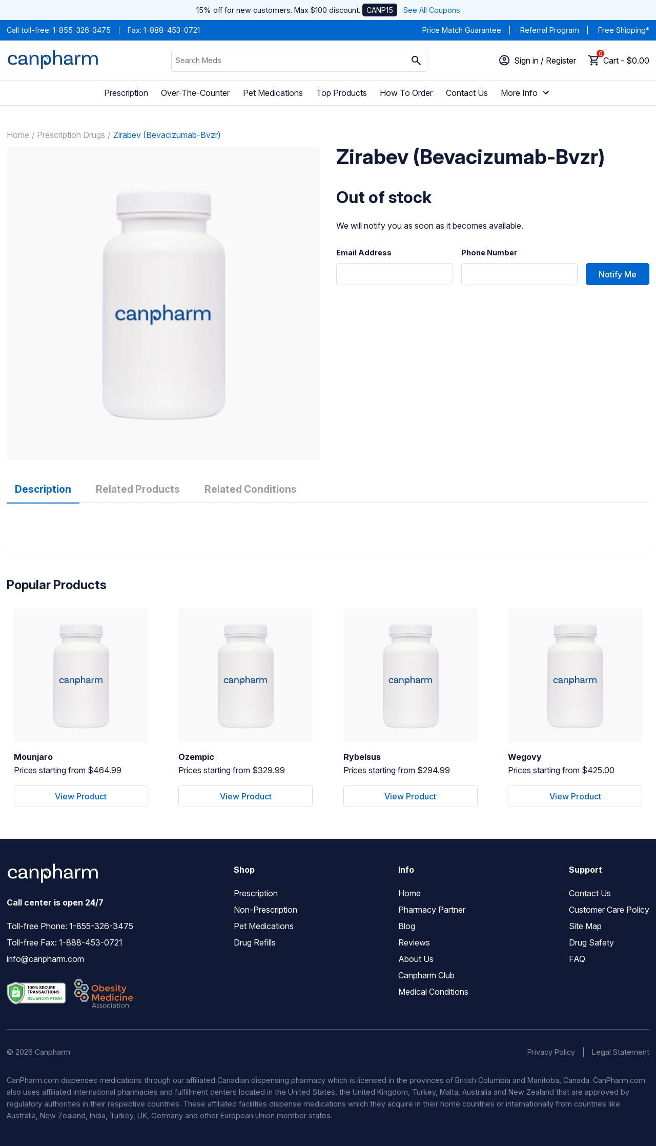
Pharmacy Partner (431, 909)
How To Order (406, 93)
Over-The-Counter (195, 93)
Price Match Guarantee (461, 30)
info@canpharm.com (45, 959)
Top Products (341, 93)
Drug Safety (591, 942)
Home (18, 135)
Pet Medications (273, 93)
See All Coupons (431, 10)
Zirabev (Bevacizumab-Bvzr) (167, 135)
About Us (416, 959)
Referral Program (549, 30)
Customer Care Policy (609, 909)
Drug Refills (255, 942)
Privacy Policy (551, 1052)
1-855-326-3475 (82, 30)
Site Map (585, 926)
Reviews (414, 942)
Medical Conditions (433, 992)
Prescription (126, 93)
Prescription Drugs (71, 135)
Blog (406, 926)
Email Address (364, 252)
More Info (526, 93)
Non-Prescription (265, 909)
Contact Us (467, 93)
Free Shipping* (623, 30)
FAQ (577, 959)
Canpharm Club (426, 975)
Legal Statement (620, 1052)
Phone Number (489, 252)
